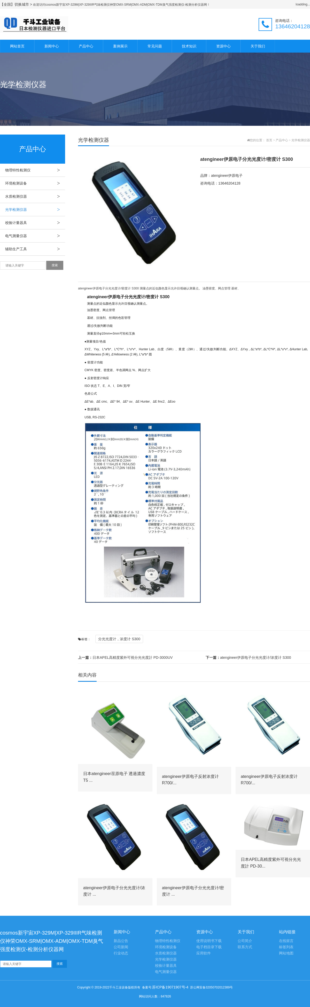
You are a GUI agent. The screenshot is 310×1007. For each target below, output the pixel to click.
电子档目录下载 (209, 947)
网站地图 (286, 953)
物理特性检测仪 (35, 170)
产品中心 (86, 46)
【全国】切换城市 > (16, 4)
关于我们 (258, 46)
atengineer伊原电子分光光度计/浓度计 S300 (248, 657)
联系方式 (245, 947)
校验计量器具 (35, 222)
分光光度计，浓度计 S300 (119, 639)
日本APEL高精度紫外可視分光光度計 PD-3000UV (125, 657)
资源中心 (223, 46)
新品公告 (121, 941)
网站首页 (17, 46)
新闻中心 (51, 46)
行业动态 (121, 953)
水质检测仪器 (35, 196)
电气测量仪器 (35, 235)
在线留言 (286, 941)
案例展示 (120, 46)
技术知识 (189, 46)
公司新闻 (121, 947)
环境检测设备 (35, 183)
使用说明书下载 (209, 941)
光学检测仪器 (35, 209)
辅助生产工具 (35, 249)
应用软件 (203, 953)
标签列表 (286, 947)
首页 (269, 140)
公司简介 (245, 941)
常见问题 (155, 46)
